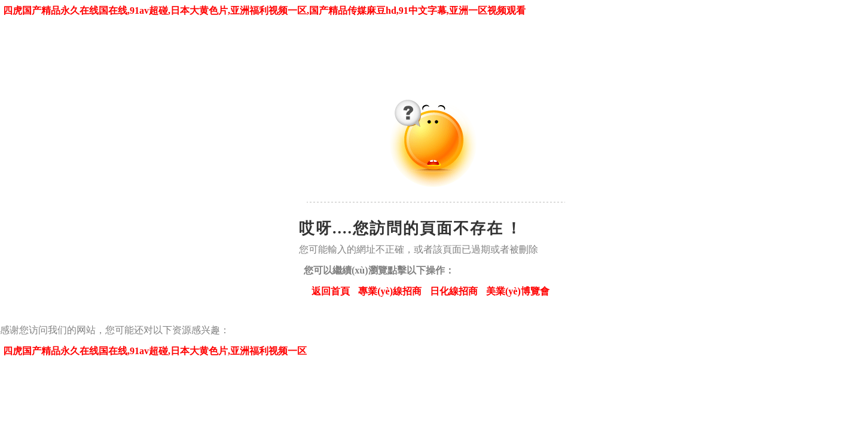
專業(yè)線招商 (390, 291)
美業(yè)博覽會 (517, 291)
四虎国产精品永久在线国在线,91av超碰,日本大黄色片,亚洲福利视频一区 (155, 351)
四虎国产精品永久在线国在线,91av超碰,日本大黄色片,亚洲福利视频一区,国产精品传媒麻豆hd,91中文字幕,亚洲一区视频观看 (264, 10)
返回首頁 (331, 291)
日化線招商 (454, 291)
